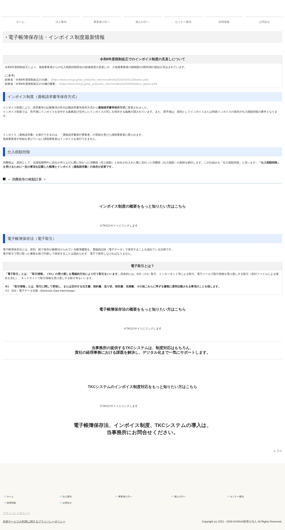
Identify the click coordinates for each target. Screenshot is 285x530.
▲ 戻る (277, 450)
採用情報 (224, 21)
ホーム (20, 21)
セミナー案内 (183, 21)
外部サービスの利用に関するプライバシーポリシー (34, 521)
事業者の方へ (102, 21)
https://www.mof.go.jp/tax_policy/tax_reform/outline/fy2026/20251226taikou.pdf (99, 79)
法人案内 (61, 21)
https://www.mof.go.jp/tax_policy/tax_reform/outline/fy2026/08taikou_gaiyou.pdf (108, 83)
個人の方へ (142, 21)
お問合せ (264, 21)
